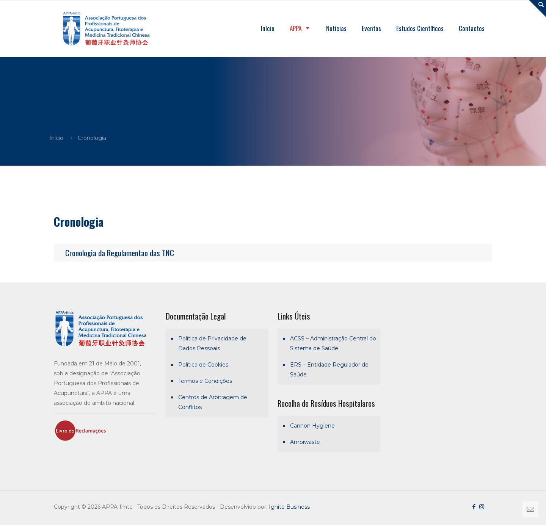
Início (56, 138)
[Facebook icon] (474, 506)
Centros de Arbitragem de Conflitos (212, 402)
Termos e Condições (205, 381)
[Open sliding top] (537, 8)
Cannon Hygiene (312, 425)
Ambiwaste (305, 442)
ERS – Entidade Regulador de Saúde (329, 369)
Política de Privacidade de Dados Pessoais (212, 343)
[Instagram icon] (482, 506)
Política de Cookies (203, 364)
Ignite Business (289, 506)
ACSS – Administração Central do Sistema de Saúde (333, 343)
